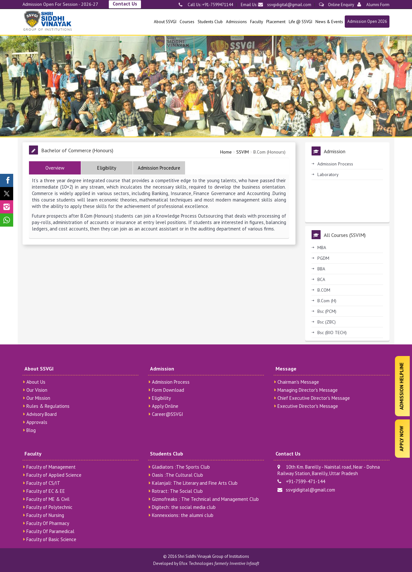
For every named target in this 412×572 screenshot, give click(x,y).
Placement (276, 21)
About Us (35, 382)
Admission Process (335, 164)
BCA (321, 279)
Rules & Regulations (48, 406)
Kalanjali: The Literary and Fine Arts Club (195, 483)
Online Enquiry (336, 4)
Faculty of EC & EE (45, 491)
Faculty (256, 21)
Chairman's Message (298, 382)
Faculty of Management (51, 467)
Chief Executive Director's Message (313, 398)
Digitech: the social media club (184, 507)
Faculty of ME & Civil (48, 499)
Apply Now (401, 438)
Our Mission (38, 398)
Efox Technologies (196, 563)
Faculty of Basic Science (51, 539)
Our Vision (36, 390)
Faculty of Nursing (45, 515)
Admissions (236, 21)
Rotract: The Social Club (177, 491)
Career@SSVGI (167, 414)
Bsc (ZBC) (326, 322)
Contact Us (125, 4)
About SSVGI (165, 21)
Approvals (36, 422)
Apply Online (165, 406)
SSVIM (242, 152)
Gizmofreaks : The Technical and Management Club (205, 499)
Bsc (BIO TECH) (332, 332)
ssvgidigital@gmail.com (284, 4)
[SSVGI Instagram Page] (6, 206)
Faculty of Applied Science (53, 475)
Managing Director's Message (307, 390)
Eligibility (161, 398)
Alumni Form (373, 4)
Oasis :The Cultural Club (177, 475)
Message (286, 368)
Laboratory (328, 174)
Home (226, 152)
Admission (162, 368)
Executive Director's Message (307, 406)
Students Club (210, 21)
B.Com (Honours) (269, 152)
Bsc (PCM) (326, 311)
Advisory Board (41, 414)
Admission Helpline (401, 386)
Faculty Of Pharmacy (47, 523)
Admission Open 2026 (367, 21)
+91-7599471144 (217, 4)
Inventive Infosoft (244, 563)
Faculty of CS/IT (43, 483)
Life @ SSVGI (300, 21)
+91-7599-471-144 (301, 481)
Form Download (168, 390)
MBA (321, 247)
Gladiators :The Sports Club (181, 467)
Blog (31, 430)
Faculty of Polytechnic (49, 507)
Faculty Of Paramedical (50, 531)
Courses (187, 21)
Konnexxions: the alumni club (182, 515)
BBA (321, 269)
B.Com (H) (326, 301)
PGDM (323, 258)
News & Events (329, 21)
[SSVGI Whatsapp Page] (6, 220)
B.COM (323, 290)
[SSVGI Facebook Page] (6, 180)
